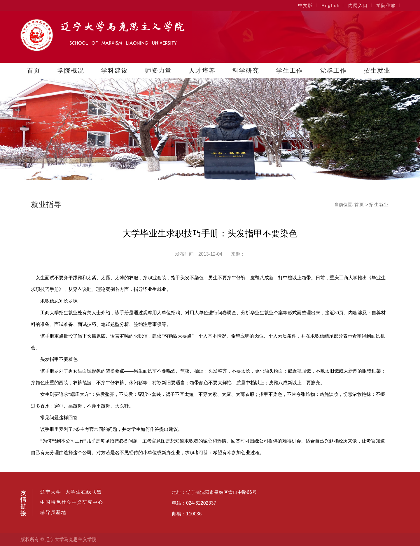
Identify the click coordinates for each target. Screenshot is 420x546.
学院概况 (70, 70)
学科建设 (114, 70)
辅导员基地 (53, 512)
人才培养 (202, 70)
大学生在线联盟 (83, 492)
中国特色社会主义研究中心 (71, 502)
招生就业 (377, 70)
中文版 (305, 5)
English (330, 5)
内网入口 (358, 5)
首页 (34, 70)
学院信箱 (386, 5)
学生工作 (289, 70)
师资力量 (158, 70)
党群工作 (333, 70)
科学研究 (245, 70)
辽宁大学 (50, 492)
